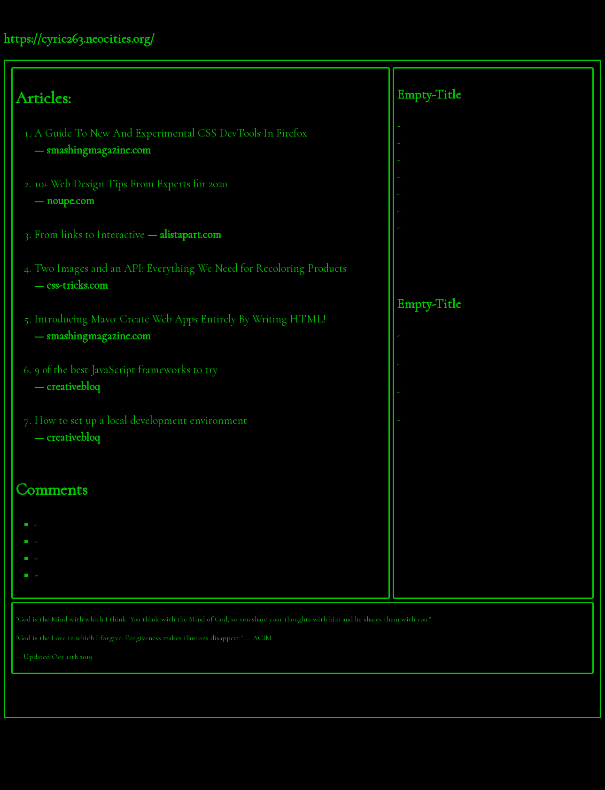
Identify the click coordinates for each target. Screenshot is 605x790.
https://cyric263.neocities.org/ (79, 38)
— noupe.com (64, 200)
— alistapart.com (184, 234)
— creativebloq (67, 386)
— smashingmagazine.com (92, 150)
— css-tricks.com (71, 285)
